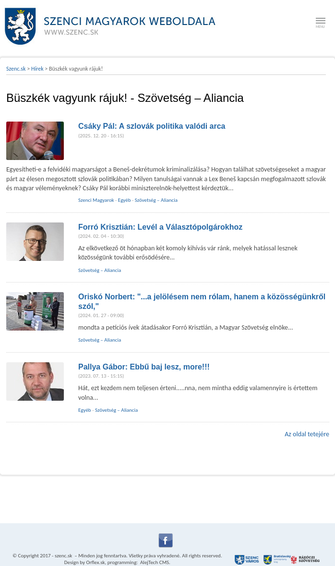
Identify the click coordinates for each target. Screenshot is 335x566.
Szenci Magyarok (96, 200)
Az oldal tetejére (307, 434)
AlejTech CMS (154, 562)
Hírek (37, 68)
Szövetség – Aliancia (156, 200)
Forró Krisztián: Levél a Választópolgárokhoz (160, 227)
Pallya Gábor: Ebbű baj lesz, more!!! (144, 367)
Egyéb (124, 200)
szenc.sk (63, 556)
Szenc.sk (16, 68)
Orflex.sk (95, 562)
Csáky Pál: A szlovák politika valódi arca (152, 126)
